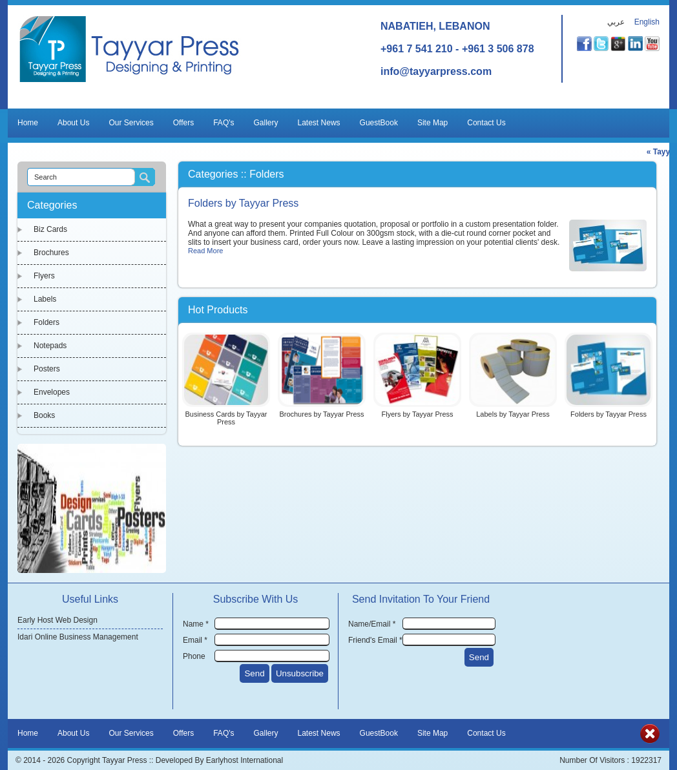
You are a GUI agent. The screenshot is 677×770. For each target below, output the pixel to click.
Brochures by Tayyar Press (321, 414)
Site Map (432, 122)
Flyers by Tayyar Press (417, 414)
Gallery (266, 122)
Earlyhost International (244, 760)
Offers (183, 122)
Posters (47, 368)
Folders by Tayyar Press (243, 203)
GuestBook (379, 122)
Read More (205, 251)
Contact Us (486, 122)
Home (27, 122)
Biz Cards (50, 229)
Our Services (131, 122)
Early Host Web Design (57, 620)
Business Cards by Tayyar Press (226, 418)
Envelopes (52, 392)
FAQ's (223, 122)
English (647, 21)
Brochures (51, 252)
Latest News (319, 122)
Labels (45, 299)
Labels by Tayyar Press (513, 414)
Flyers (44, 275)
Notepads (50, 345)
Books (44, 415)
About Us (73, 122)
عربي (616, 21)
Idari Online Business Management (77, 636)
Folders (46, 322)
